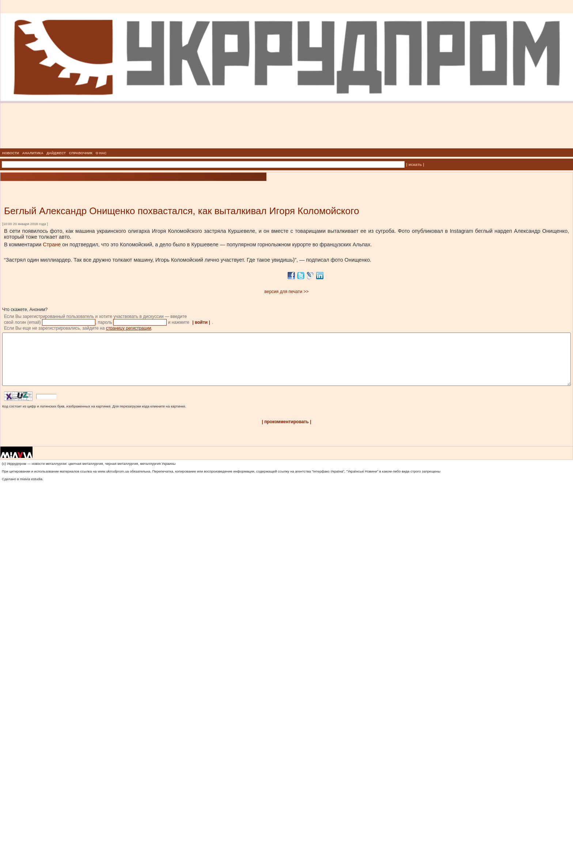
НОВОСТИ (10, 153)
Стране (52, 244)
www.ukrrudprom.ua (113, 482)
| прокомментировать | (286, 432)
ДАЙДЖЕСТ (56, 153)
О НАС (101, 153)
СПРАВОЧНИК (80, 153)
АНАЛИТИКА (32, 153)
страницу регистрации (128, 328)
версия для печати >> (287, 291)
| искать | (415, 164)
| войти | (201, 322)
